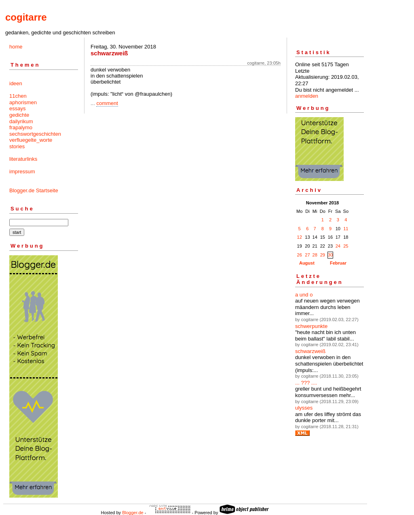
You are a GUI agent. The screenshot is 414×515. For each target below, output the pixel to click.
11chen (18, 96)
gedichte (19, 115)
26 (299, 254)
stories (17, 146)
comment (107, 103)
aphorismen (23, 102)
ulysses (304, 408)
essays (17, 108)
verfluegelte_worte (30, 140)
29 (322, 254)
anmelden (306, 96)
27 (307, 254)
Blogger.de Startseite (33, 190)
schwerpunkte (311, 326)
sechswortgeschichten (35, 134)
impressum (22, 171)
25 (345, 246)
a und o (304, 295)
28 (315, 254)
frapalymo (20, 127)
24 (338, 246)
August (307, 263)
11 (345, 228)
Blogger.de (133, 512)
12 (299, 237)
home (16, 47)
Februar (338, 263)
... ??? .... (306, 383)
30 (330, 254)
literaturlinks (23, 159)
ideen (15, 83)
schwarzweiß (310, 351)
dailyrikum (21, 121)
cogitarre (26, 17)
